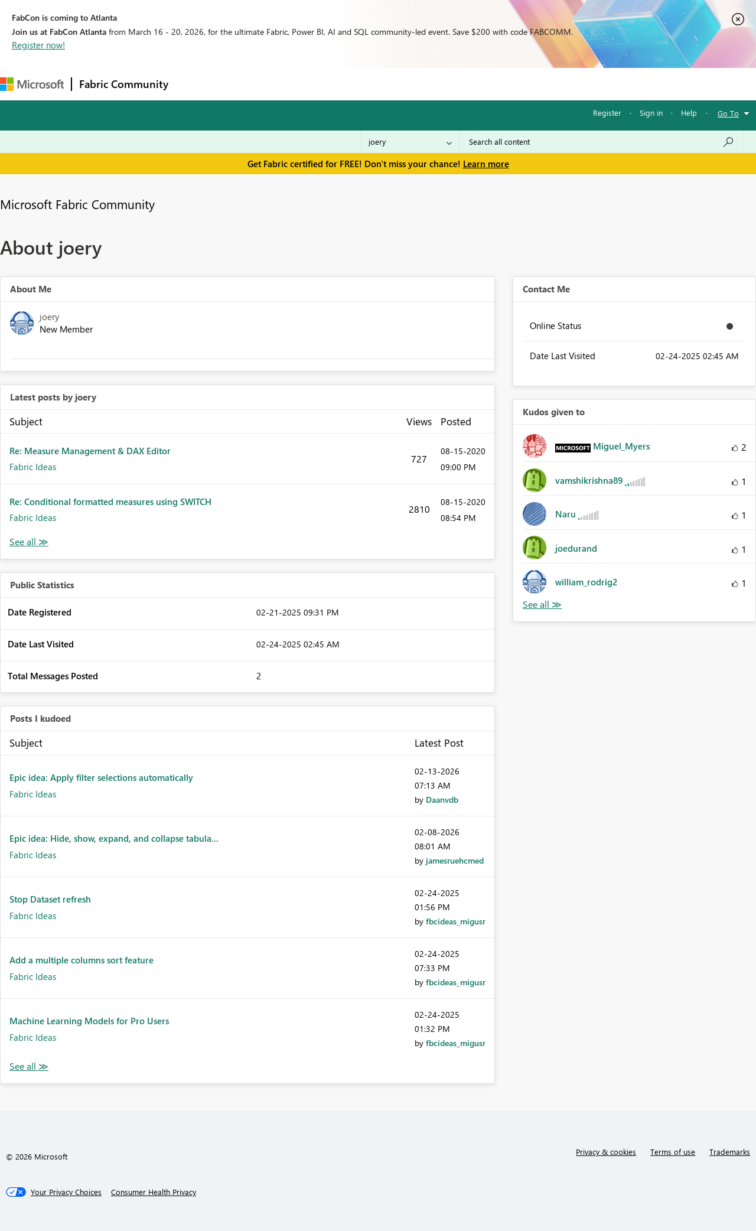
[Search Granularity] (410, 142)
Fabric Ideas (32, 467)
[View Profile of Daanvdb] (442, 799)
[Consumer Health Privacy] (153, 1192)
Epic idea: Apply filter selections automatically (101, 777)
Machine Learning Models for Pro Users (89, 1021)
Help (689, 113)
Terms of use (672, 1152)
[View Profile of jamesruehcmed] (455, 860)
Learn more (486, 164)
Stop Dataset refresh (50, 899)
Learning (446, 84)
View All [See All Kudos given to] (542, 604)
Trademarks (729, 1152)
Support (496, 84)
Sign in (651, 113)
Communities (348, 84)
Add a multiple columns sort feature (81, 960)
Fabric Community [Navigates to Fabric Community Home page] (123, 84)
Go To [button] (728, 113)
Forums (195, 84)
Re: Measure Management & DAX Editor (90, 451)
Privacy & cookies (606, 1152)
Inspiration (247, 84)
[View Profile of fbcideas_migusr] (455, 921)
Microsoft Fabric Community (77, 204)
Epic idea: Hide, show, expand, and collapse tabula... (114, 838)
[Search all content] (601, 142)
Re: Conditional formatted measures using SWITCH (110, 501)
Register (607, 113)
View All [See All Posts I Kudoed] (28, 1066)
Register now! (38, 45)
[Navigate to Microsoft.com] (32, 84)
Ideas (295, 84)
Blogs (401, 84)
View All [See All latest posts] (28, 542)
